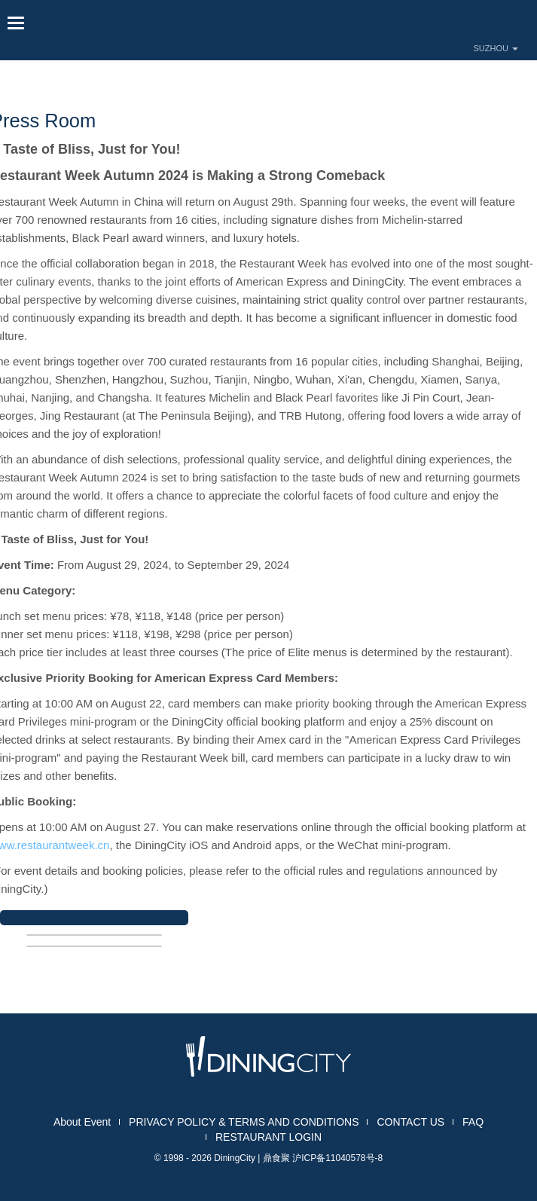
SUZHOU (496, 48)
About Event (82, 1122)
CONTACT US (410, 1122)
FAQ (473, 1122)
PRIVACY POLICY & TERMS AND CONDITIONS (244, 1122)
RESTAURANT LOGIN (268, 1137)
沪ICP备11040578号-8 (337, 1158)
